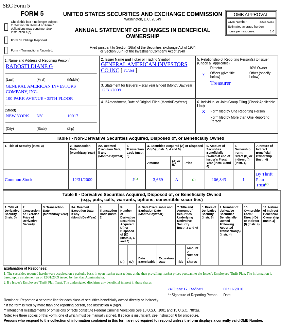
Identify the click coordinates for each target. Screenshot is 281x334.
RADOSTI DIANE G (29, 66)
